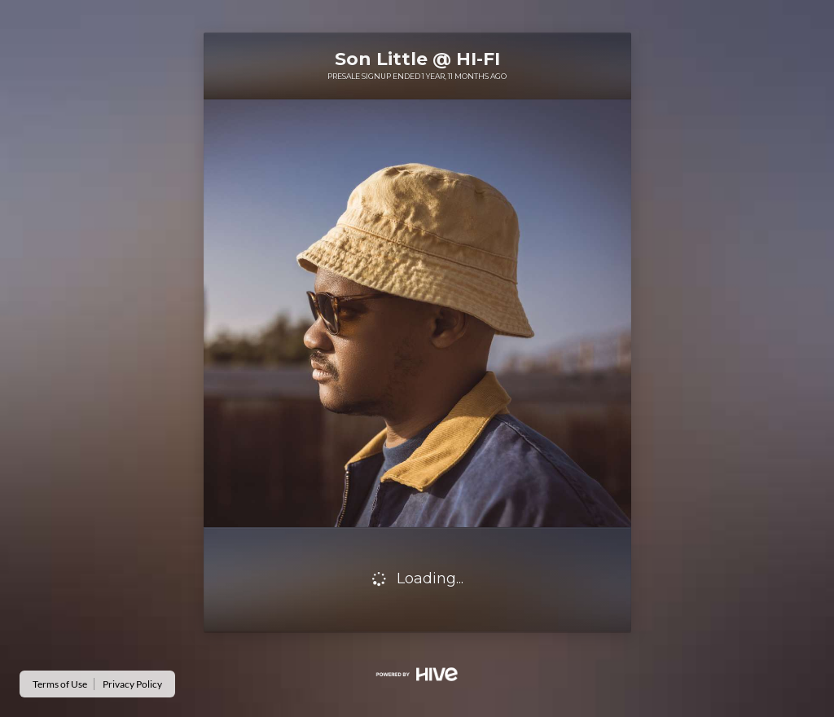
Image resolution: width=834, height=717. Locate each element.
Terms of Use (60, 684)
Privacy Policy (132, 684)
